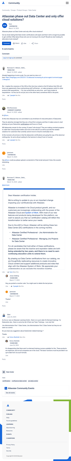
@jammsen (5, 185)
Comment (6, 43)
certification (6, 381)
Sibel (8, 314)
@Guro (6, 115)
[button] (33, 228)
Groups (13, 10)
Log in (5, 58)
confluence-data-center (19, 381)
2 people (12, 95)
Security (8, 451)
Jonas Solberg (14, 276)
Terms (8, 448)
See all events (10, 393)
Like (3, 95)
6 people (12, 140)
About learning (10, 427)
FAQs (7, 417)
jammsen (10, 152)
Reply (4, 99)
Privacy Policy (10, 444)
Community (14, 2)
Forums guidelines (11, 420)
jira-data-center (33, 381)
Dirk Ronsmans (12, 108)
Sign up (11, 58)
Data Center (32, 10)
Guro (10, 24)
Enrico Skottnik (14, 337)
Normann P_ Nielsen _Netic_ (16, 68)
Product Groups (22, 10)
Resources (9, 430)
